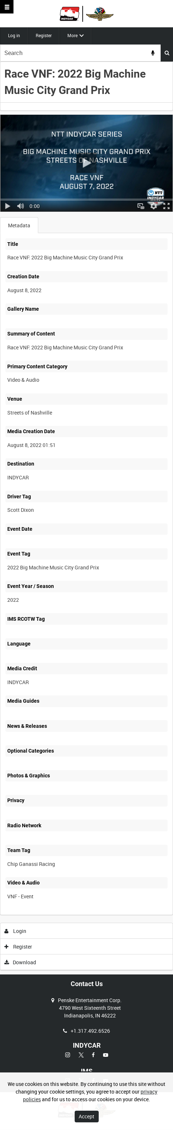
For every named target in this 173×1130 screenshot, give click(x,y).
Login (15, 930)
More (72, 35)
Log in (14, 35)
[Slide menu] (6, 6)
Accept (86, 1116)
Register (44, 35)
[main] (86, 516)
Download (20, 962)
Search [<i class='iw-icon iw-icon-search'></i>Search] (167, 52)
